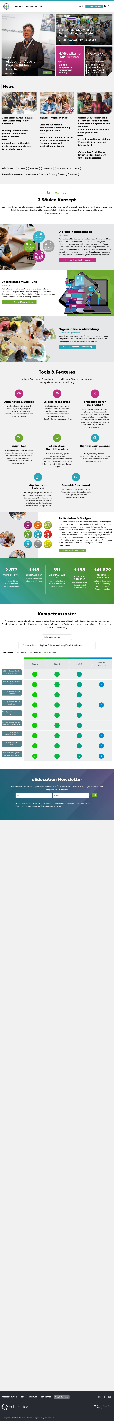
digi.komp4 (34, 168)
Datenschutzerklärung (36, 803)
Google (62, 175)
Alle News (21, 168)
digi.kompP (74, 168)
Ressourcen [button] (31, 6)
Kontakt (33, 1397)
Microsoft (73, 175)
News (23, 1397)
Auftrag (47, 72)
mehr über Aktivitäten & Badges (72, 550)
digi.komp (52, 652)
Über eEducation (9, 1397)
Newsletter (45, 1397)
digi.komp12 (61, 168)
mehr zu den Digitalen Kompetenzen (78, 260)
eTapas (24, 652)
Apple (53, 175)
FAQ (42, 6)
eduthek (37, 652)
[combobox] (57, 645)
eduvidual (32, 175)
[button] (109, 6)
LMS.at (43, 175)
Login (80, 6)
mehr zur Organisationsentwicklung (77, 347)
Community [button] (18, 6)
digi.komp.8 (47, 168)
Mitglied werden (94, 6)
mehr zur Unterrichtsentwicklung (19, 302)
